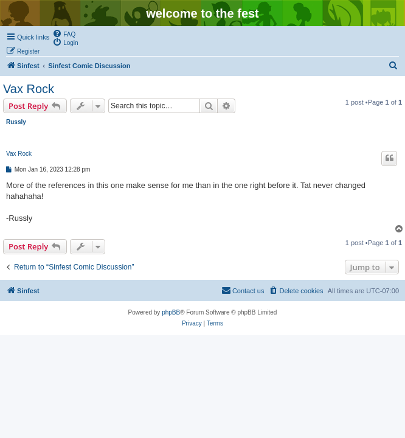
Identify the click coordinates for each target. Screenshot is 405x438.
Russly (16, 122)
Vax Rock (28, 89)
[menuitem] (63, 33)
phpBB (171, 312)
